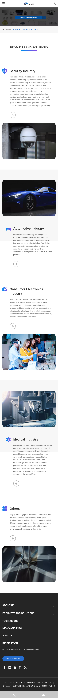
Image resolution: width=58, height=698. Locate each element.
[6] (29, 564)
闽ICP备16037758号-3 (45, 686)
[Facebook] (4, 667)
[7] (29, 352)
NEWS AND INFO (12, 628)
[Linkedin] (10, 667)
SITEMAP (7, 686)
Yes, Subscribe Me (13, 659)
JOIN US (7, 635)
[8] (29, 409)
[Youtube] (15, 667)
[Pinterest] (20, 667)
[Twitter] (25, 667)
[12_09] (29, 198)
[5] (29, 141)
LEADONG (30, 686)
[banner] (29, 16)
